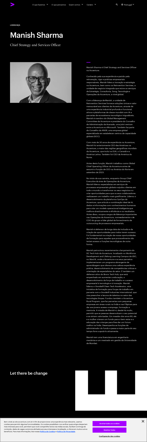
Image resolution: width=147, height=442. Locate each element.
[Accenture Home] (12, 4)
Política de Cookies (47, 431)
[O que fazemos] (40, 4)
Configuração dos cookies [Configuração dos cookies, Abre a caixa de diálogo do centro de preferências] (109, 436)
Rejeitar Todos (109, 430)
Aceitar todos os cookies (109, 423)
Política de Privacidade (66, 431)
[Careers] (92, 4)
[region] (73, 430)
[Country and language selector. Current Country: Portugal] (128, 4)
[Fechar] (143, 421)
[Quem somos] (76, 4)
